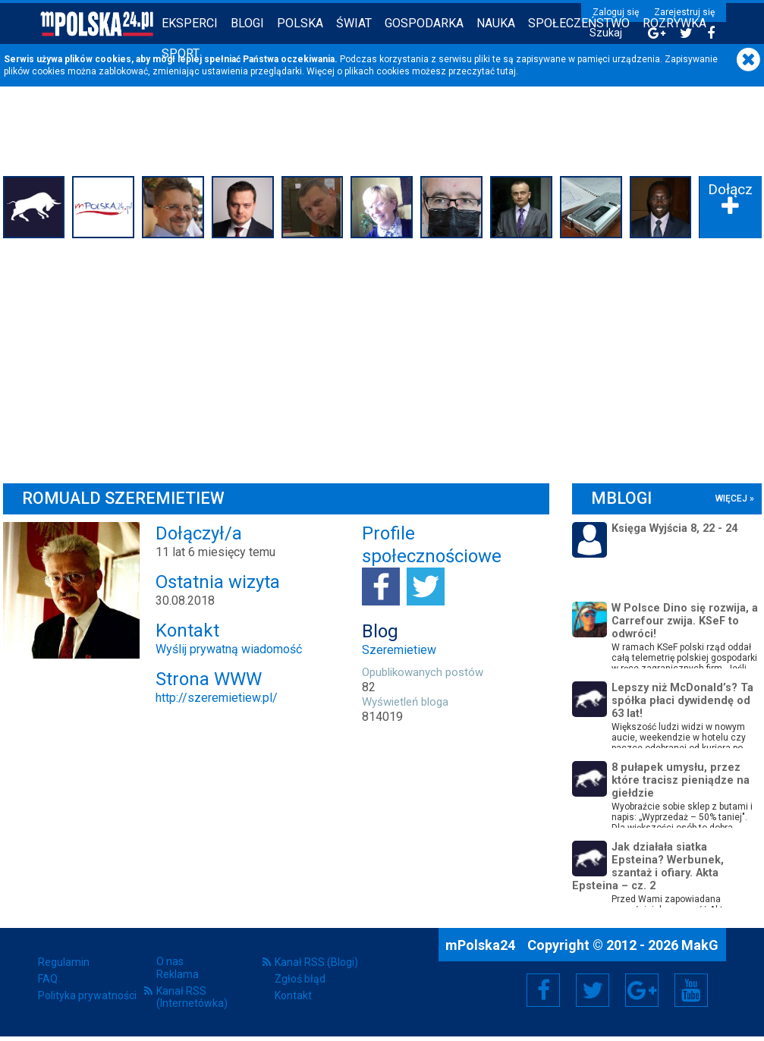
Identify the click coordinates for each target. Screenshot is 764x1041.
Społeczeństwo (579, 23)
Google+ (642, 990)
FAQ (48, 979)
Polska (300, 23)
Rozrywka (674, 23)
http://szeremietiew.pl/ (217, 697)
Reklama (177, 974)
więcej (731, 498)
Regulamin (64, 962)
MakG (699, 945)
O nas (170, 961)
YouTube (691, 990)
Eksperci (190, 23)
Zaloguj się (616, 12)
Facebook (543, 990)
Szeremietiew (399, 650)
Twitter (592, 990)
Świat (354, 23)
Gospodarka (424, 23)
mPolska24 (481, 945)
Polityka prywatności (87, 995)
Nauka (495, 23)
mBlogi (621, 498)
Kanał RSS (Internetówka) (192, 997)
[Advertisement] (382, 356)
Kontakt (293, 995)
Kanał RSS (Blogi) (316, 962)
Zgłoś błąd (300, 979)
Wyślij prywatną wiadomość (229, 649)
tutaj (506, 71)
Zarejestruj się (684, 12)
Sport (181, 53)
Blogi (247, 23)
